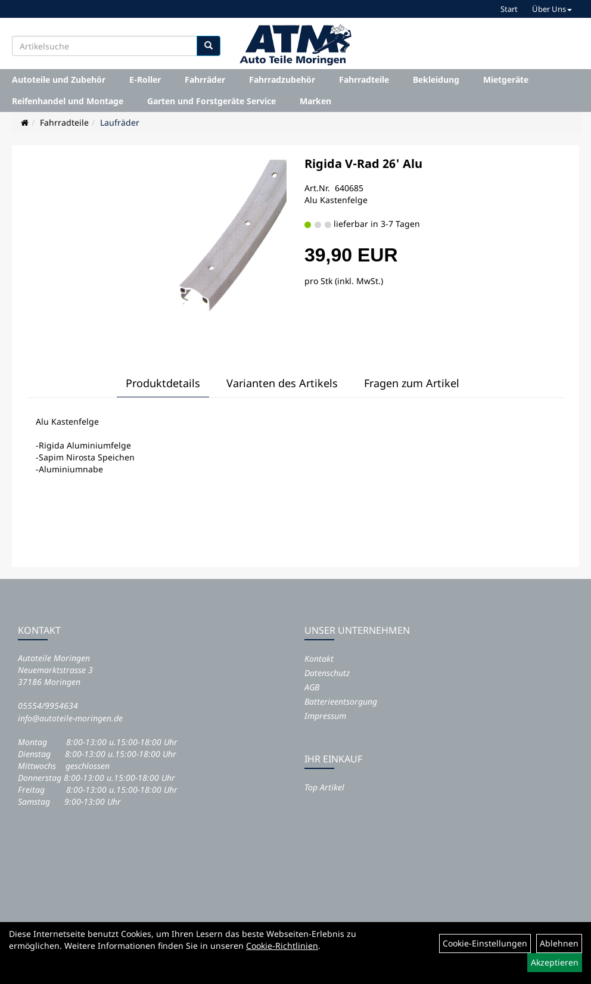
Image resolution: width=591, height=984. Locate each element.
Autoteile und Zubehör (58, 79)
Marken (315, 101)
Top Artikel (324, 787)
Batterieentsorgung (340, 701)
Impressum (325, 715)
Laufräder (119, 122)
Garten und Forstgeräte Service (211, 101)
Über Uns (552, 9)
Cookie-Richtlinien (282, 945)
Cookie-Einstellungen (485, 943)
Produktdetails (163, 383)
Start (509, 9)
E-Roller (145, 79)
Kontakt (319, 658)
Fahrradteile (364, 79)
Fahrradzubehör (282, 79)
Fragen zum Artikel (411, 383)
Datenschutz (327, 672)
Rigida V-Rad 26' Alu (363, 163)
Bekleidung (436, 79)
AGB (311, 687)
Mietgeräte (505, 79)
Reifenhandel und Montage (67, 101)
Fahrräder (205, 79)
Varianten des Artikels (282, 383)
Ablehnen (559, 943)
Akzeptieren (554, 962)
